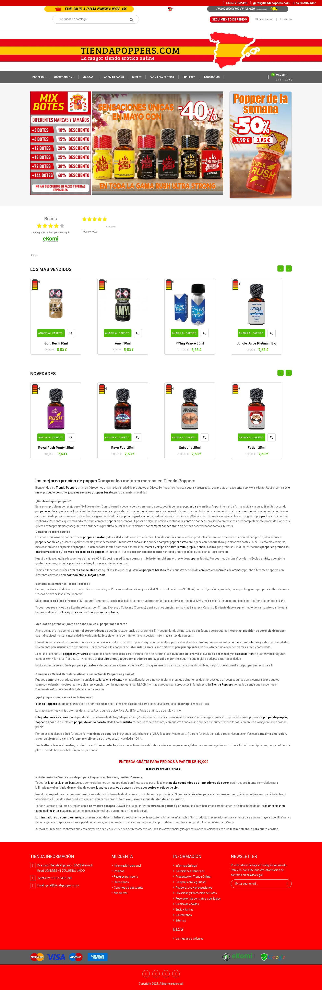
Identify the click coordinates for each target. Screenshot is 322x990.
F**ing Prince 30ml (190, 344)
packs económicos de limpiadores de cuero (199, 783)
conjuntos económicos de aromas (220, 570)
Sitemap (180, 920)
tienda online (140, 542)
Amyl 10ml (123, 344)
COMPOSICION (63, 77)
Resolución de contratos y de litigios (198, 899)
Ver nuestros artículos (189, 939)
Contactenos (183, 915)
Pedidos (118, 871)
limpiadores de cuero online (59, 817)
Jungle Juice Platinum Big (256, 344)
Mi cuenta (122, 856)
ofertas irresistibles (47, 552)
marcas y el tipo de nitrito (160, 547)
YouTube (166, 973)
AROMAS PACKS (114, 77)
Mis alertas (120, 893)
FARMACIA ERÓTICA (162, 77)
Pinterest (176, 973)
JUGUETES (189, 77)
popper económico (47, 511)
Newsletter (244, 856)
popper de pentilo (47, 722)
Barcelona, (104, 680)
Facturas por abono (125, 877)
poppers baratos (94, 537)
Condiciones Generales (190, 871)
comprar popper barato (186, 506)
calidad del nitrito (245, 654)
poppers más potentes (245, 642)
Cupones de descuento (128, 888)
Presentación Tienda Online (193, 877)
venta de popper (194, 521)
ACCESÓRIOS (211, 77)
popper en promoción (275, 547)
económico (150, 516)
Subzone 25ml (190, 448)
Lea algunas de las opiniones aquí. (51, 232)
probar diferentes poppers (111, 659)
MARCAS (88, 77)
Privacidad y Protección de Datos (196, 893)
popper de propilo (275, 717)
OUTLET (137, 77)
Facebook (146, 973)
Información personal (127, 866)
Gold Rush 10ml (56, 344)
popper (140, 511)
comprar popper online (165, 526)
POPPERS (38, 77)
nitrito (266, 558)
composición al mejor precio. (86, 575)
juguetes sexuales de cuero (113, 788)
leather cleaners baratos (63, 783)
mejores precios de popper (86, 552)
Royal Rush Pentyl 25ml (56, 448)
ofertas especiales (82, 570)
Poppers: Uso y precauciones (193, 888)
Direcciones (121, 882)
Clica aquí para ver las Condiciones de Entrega (89, 612)
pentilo (201, 547)
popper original (130, 516)
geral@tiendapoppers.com (271, 3)
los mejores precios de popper (66, 481)
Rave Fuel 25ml (122, 448)
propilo (191, 547)
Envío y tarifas (184, 909)
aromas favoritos (249, 511)
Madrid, (93, 680)
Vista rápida (71, 334)
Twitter (156, 973)
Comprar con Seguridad (190, 882)
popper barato (103, 492)
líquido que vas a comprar (55, 717)
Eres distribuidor (304, 3)
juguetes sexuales (79, 492)
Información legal (186, 866)
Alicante (117, 680)
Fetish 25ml (256, 448)
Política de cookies (187, 904)
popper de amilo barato (90, 722)
